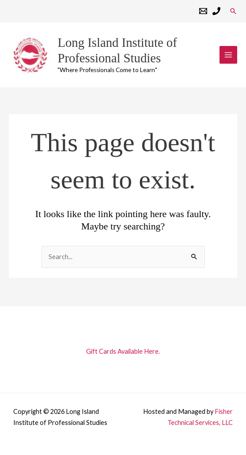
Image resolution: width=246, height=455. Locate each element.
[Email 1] (203, 11)
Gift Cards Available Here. (123, 352)
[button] (233, 11)
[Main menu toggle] (228, 56)
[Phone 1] (216, 11)
